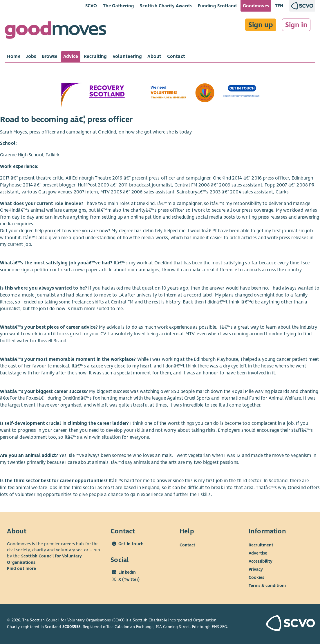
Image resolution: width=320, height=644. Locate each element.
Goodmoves (256, 5)
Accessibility (260, 561)
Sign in (296, 25)
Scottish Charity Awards (166, 5)
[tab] (14, 56)
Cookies (256, 577)
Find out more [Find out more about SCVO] (21, 568)
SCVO (91, 5)
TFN (279, 5)
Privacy (256, 569)
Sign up (260, 25)
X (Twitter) (129, 579)
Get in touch (131, 543)
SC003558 (71, 626)
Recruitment (261, 544)
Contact (187, 544)
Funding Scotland (217, 5)
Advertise (258, 552)
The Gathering (118, 5)
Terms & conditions (267, 585)
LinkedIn (127, 572)
